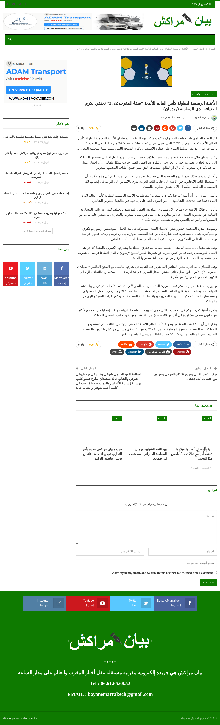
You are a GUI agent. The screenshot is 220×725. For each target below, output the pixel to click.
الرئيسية (196, 94)
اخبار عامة (210, 94)
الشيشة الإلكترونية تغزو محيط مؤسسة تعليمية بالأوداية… (36, 136)
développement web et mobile (20, 718)
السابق (206, 467)
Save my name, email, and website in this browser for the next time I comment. (162, 573)
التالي (195, 467)
